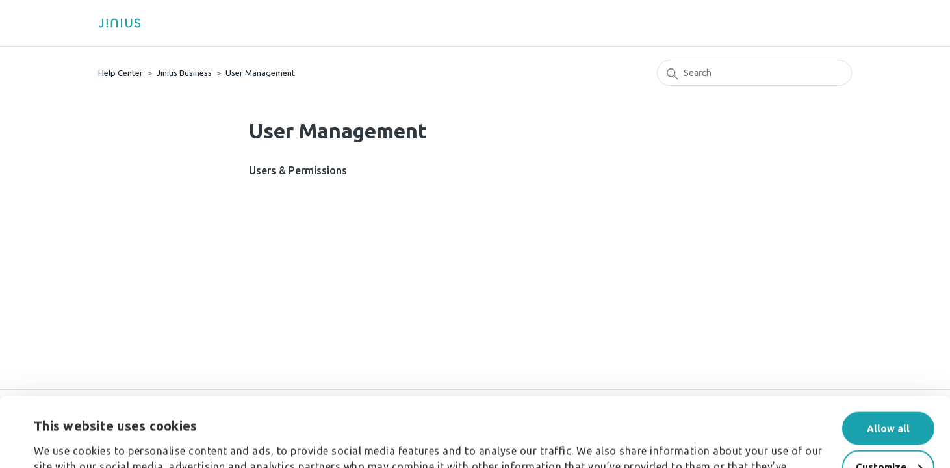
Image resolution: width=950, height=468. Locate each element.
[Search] (754, 73)
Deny (889, 435)
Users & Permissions (298, 170)
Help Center (120, 72)
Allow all (888, 359)
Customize (889, 397)
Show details (65, 433)
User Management (260, 72)
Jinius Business (184, 72)
